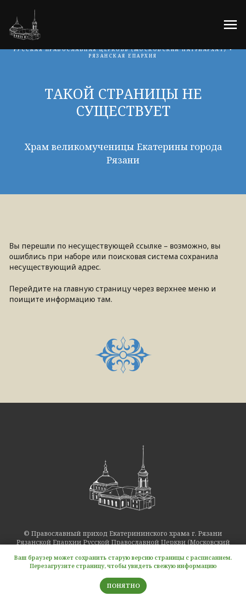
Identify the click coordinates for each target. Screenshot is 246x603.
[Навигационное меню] (230, 24)
